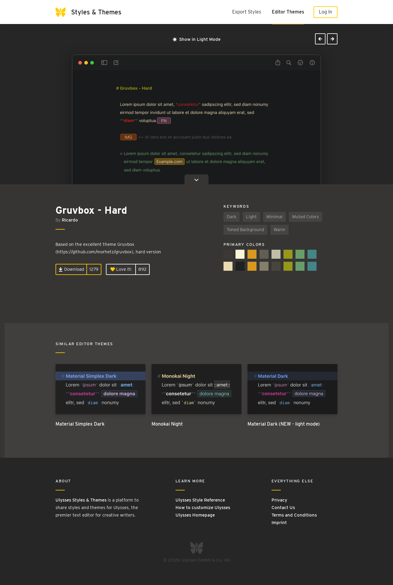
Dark (231, 216)
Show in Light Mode (196, 39)
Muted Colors (305, 216)
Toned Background (245, 229)
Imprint (279, 522)
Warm (279, 229)
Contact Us (283, 507)
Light (251, 216)
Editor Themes (288, 12)
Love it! (120, 269)
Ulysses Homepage (195, 515)
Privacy (279, 500)
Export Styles (246, 12)
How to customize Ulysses (203, 507)
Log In (325, 12)
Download (71, 269)
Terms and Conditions (294, 515)
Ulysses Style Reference (200, 500)
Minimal (274, 216)
